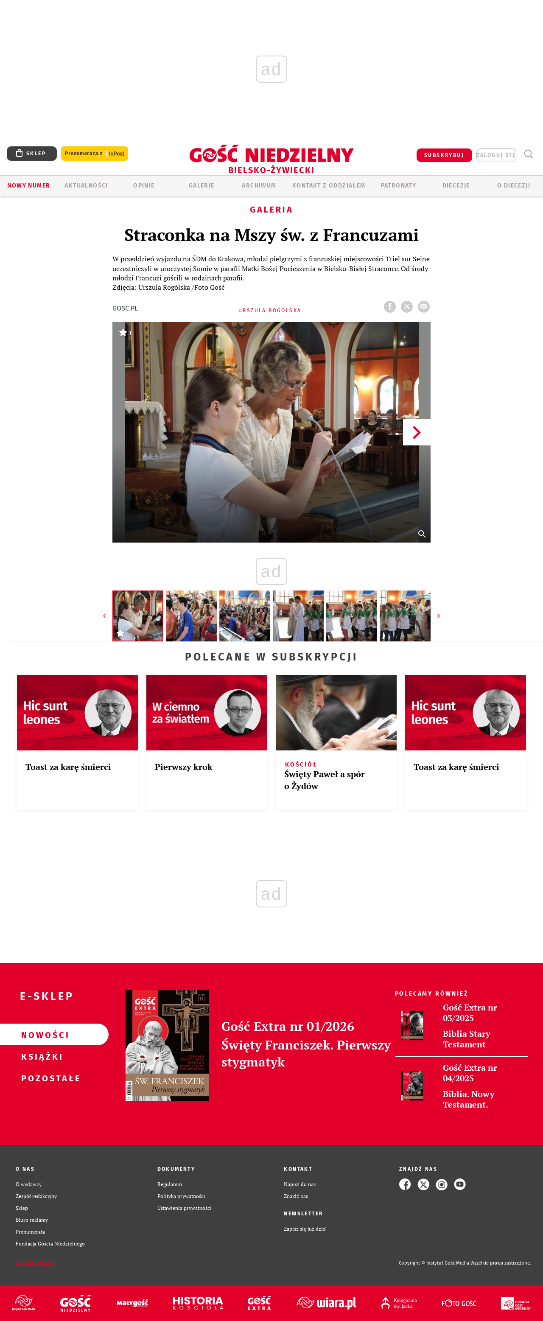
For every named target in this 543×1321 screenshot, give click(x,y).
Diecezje (456, 185)
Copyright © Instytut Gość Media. (434, 1263)
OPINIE (143, 185)
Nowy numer (28, 185)
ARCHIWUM (259, 185)
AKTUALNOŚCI (86, 185)
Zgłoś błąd (35, 1263)
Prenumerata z (94, 154)
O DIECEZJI (513, 185)
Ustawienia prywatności (184, 1208)
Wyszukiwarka (528, 154)
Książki (40, 1056)
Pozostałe (40, 1078)
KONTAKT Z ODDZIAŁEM (329, 185)
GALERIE (202, 185)
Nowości (40, 1034)
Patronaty (399, 185)
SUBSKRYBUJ (444, 155)
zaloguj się (496, 155)
